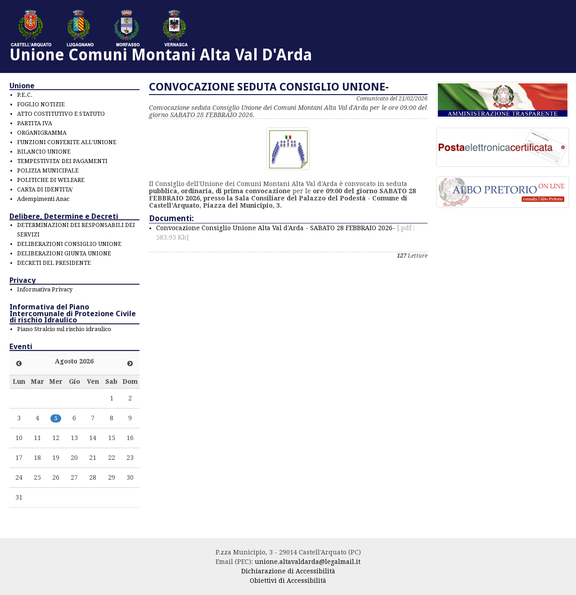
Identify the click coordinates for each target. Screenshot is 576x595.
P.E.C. (24, 94)
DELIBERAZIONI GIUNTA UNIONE (64, 253)
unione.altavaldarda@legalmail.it (307, 561)
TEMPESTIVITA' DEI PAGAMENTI (62, 161)
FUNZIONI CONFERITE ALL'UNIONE (67, 142)
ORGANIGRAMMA (42, 132)
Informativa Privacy (44, 289)
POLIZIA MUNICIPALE (48, 170)
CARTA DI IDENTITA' (45, 189)
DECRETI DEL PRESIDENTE (54, 262)
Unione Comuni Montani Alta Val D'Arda (160, 54)
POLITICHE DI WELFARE (51, 180)
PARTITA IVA (34, 123)
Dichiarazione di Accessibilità (288, 571)
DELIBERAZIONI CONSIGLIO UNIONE (69, 244)
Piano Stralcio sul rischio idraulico (64, 329)
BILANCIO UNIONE (44, 151)
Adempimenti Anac (43, 198)
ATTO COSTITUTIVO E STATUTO (61, 113)
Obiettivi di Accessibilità (288, 580)
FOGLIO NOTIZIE (41, 104)
